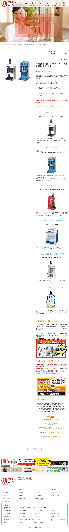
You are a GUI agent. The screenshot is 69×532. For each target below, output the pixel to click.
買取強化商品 (22, 498)
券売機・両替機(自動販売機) (26, 519)
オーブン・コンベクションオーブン (58, 520)
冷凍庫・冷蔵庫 (39, 522)
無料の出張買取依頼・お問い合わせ (41, 499)
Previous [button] (64, 465)
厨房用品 (53, 510)
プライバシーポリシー (57, 492)
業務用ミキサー (55, 516)
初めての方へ (5, 492)
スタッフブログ (39, 490)
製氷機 (21, 522)
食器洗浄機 (6, 519)
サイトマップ (55, 495)
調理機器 (37, 513)
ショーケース (7, 522)
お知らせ (14, 44)
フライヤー (22, 516)
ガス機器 (37, 519)
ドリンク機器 (38, 510)
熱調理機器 (22, 513)
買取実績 (21, 495)
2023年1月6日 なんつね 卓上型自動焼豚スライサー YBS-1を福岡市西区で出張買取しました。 (34, 465)
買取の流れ (5, 495)
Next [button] (66, 465)
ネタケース (38, 516)
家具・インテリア (8, 510)
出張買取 (21, 492)
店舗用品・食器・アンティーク (11, 508)
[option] (39, 465)
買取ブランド (22, 490)
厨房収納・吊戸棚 (55, 513)
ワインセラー (7, 513)
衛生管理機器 (23, 510)
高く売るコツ (5, 501)
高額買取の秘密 (6, 498)
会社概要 (54, 490)
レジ (52, 507)
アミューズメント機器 (40, 507)
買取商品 (6, 505)
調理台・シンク (7, 516)
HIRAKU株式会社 (36, 527)
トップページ (6, 44)
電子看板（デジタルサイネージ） (27, 508)
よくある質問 (38, 495)
